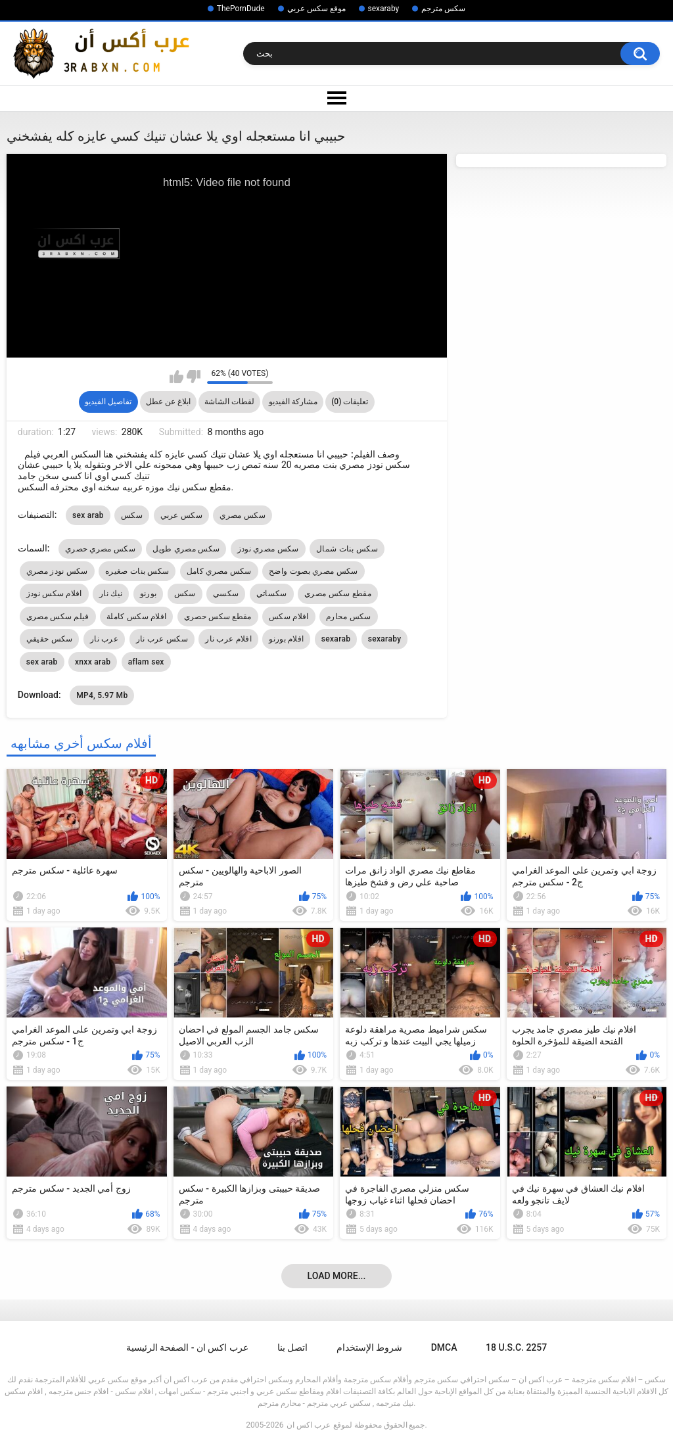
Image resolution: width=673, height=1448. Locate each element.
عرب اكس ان (309, 1425)
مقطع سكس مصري (337, 593)
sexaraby (384, 8)
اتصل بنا (292, 1347)
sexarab (335, 638)
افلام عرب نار (228, 638)
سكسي (226, 593)
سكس (132, 515)
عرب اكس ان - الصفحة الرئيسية (187, 1347)
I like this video (176, 376)
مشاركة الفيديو (293, 401)
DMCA (444, 1347)
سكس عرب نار (162, 638)
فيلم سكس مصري (57, 616)
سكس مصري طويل (186, 548)
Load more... (337, 1276)
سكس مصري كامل (219, 571)
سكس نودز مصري (57, 571)
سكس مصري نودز (268, 548)
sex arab (88, 515)
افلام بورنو (286, 638)
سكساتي (271, 593)
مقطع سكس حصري (218, 616)
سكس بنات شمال (347, 548)
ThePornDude (241, 8)
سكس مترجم (443, 8)
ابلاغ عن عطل (168, 401)
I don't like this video (193, 376)
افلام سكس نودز (54, 593)
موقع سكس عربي (316, 8)
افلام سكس (288, 616)
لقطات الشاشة (229, 401)
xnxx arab (92, 661)
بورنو (148, 593)
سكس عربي (181, 515)
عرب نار (104, 638)
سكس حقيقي (49, 638)
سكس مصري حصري (100, 548)
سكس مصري (242, 515)
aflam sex (146, 661)
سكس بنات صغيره (137, 571)
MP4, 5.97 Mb (102, 695)
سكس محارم (348, 616)
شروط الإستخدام (369, 1347)
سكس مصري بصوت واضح (313, 571)
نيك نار (110, 593)
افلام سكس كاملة (136, 616)
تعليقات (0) (349, 401)
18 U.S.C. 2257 (516, 1347)
